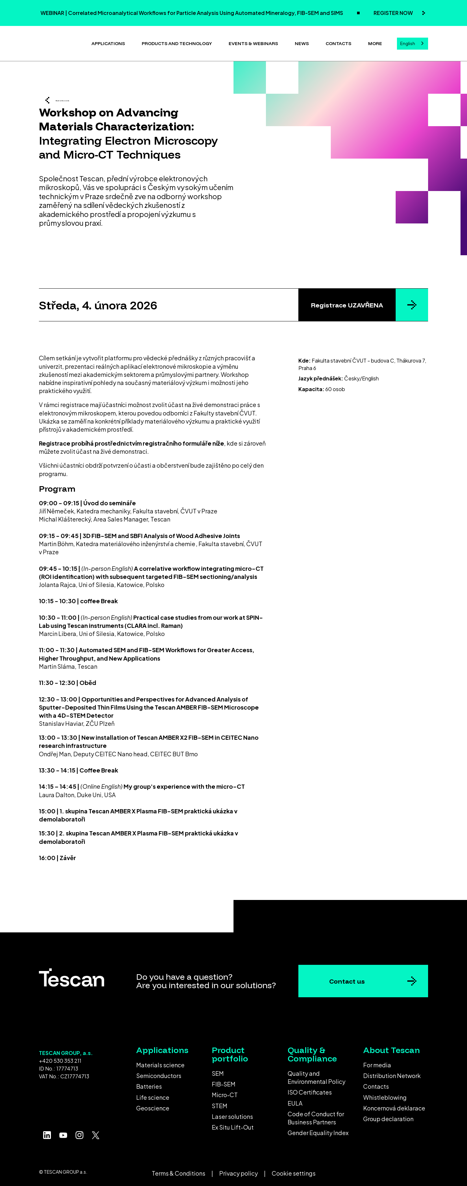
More (375, 42)
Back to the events (86, 99)
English (407, 42)
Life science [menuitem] (152, 1094)
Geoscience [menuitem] (152, 1105)
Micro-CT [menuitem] (225, 1092)
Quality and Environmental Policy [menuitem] (316, 1075)
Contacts (338, 42)
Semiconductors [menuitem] (158, 1073)
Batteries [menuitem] (149, 1083)
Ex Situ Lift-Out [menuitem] (233, 1124)
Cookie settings (294, 1170)
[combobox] (412, 42)
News (302, 42)
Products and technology (177, 42)
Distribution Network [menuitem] (392, 1073)
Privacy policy (238, 1170)
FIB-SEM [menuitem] (223, 1081)
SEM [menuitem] (218, 1070)
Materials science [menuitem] (160, 1062)
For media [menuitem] (377, 1062)
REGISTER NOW (394, 12)
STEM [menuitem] (219, 1103)
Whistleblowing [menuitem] (385, 1094)
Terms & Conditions (178, 1170)
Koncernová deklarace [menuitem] (394, 1105)
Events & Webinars (253, 42)
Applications (108, 42)
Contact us (347, 979)
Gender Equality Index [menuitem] (318, 1130)
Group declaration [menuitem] (388, 1116)
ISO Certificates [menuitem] (310, 1089)
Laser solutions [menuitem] (232, 1114)
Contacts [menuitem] (376, 1083)
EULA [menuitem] (295, 1100)
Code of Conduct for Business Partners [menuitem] (316, 1115)
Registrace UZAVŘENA (347, 302)
